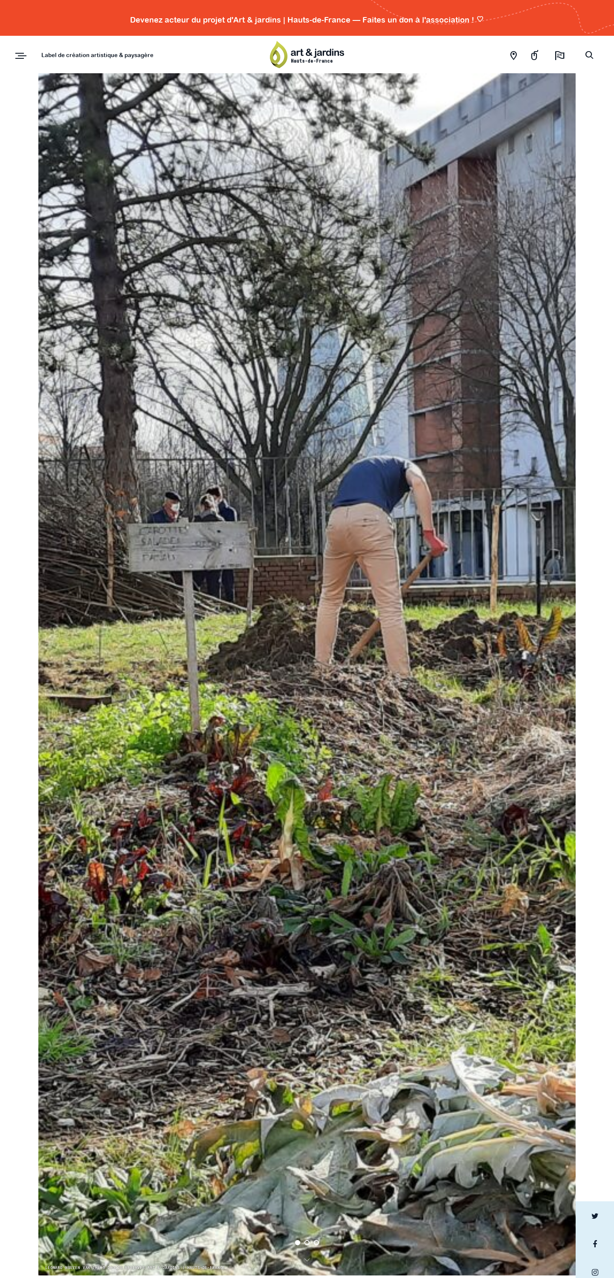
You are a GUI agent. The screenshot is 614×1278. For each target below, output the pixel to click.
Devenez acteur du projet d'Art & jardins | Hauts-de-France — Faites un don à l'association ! (307, 19)
